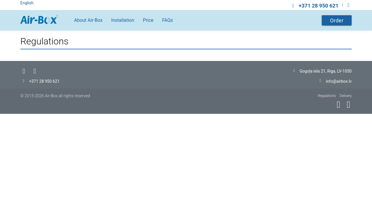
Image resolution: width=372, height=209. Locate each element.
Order (337, 20)
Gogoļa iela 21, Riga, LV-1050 (326, 71)
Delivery (346, 96)
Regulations (327, 96)
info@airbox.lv (339, 81)
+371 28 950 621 (44, 81)
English (26, 3)
